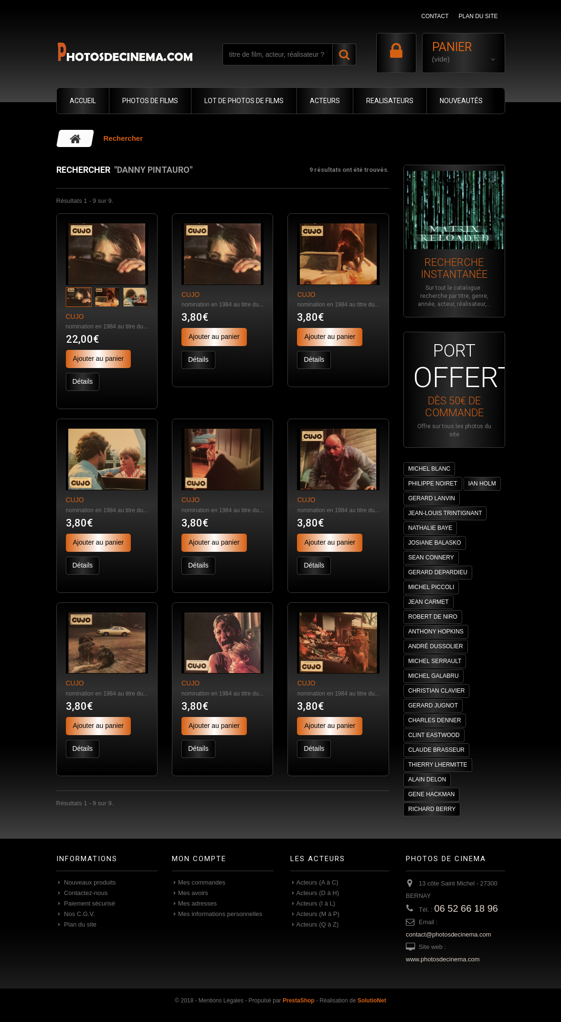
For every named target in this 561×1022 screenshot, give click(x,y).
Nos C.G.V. (79, 913)
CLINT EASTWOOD (434, 735)
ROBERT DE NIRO (432, 616)
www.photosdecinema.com (443, 959)
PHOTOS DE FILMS (150, 101)
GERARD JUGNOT (433, 705)
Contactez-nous (85, 892)
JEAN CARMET (428, 602)
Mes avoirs (193, 892)
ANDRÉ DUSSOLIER (435, 646)
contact (434, 16)
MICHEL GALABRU (433, 676)
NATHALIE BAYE (430, 528)
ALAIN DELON (427, 779)
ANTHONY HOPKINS (436, 631)
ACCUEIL (83, 101)
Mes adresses (197, 903)
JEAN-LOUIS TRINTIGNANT (445, 513)
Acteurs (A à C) (317, 882)
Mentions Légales (221, 1000)
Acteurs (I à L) (316, 903)
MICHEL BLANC (429, 468)
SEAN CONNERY (431, 557)
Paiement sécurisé (89, 903)
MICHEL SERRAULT (434, 661)
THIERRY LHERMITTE (437, 764)
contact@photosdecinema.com (448, 934)
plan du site (477, 16)
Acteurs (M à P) (317, 913)
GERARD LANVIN (431, 498)
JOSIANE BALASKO (434, 542)
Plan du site (80, 924)
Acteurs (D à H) (317, 892)
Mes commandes (201, 882)
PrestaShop (299, 1000)
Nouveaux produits (89, 882)
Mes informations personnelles (220, 913)
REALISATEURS (389, 101)
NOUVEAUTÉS (461, 101)
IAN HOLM (482, 483)
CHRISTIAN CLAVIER (436, 690)
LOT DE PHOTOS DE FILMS (244, 101)
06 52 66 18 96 (466, 908)
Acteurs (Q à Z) (317, 924)
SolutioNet (372, 1000)
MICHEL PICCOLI (431, 587)
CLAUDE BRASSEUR (436, 750)
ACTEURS (325, 101)
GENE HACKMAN (431, 794)
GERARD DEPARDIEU (437, 572)
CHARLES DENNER (434, 720)
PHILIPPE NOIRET (432, 483)
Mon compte (199, 858)
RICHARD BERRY (431, 809)
